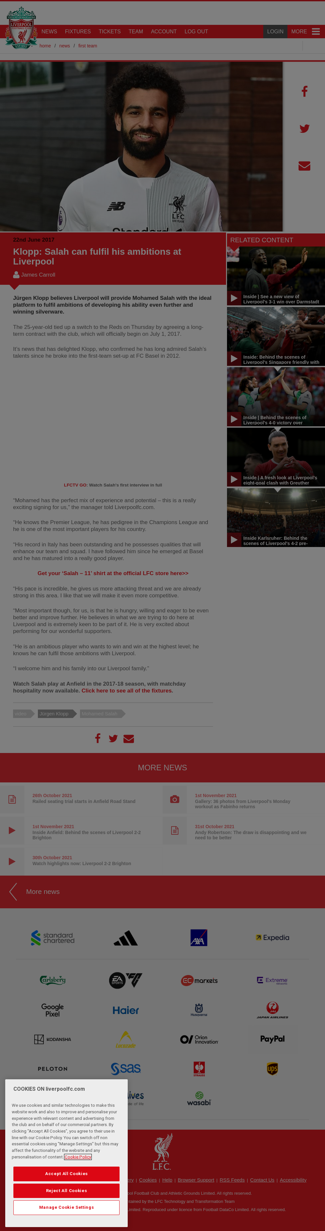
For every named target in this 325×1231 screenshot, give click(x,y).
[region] (66, 1153)
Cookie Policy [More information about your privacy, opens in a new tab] (78, 1156)
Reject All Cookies (66, 1190)
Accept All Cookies (66, 1173)
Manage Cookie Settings (66, 1207)
